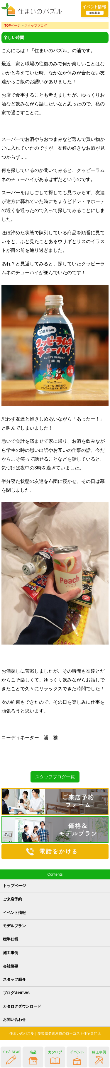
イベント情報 (14, 912)
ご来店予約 (12, 899)
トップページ (14, 886)
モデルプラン (14, 926)
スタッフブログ (35, 25)
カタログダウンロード (22, 1006)
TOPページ (12, 25)
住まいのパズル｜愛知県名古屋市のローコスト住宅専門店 (55, 1033)
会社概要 (10, 966)
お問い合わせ (14, 1019)
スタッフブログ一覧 (55, 776)
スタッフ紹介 (14, 979)
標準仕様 (10, 939)
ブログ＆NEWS (16, 993)
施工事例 (10, 953)
